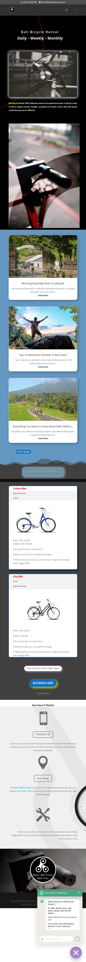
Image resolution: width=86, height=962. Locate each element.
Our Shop (43, 778)
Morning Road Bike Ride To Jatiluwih (43, 283)
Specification (19, 586)
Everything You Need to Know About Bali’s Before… (43, 426)
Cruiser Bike (19, 488)
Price (15, 581)
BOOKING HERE (43, 683)
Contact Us (43, 734)
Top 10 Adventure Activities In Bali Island (43, 355)
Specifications (19, 493)
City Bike (18, 576)
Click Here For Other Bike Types (42, 668)
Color (15, 498)
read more (43, 295)
